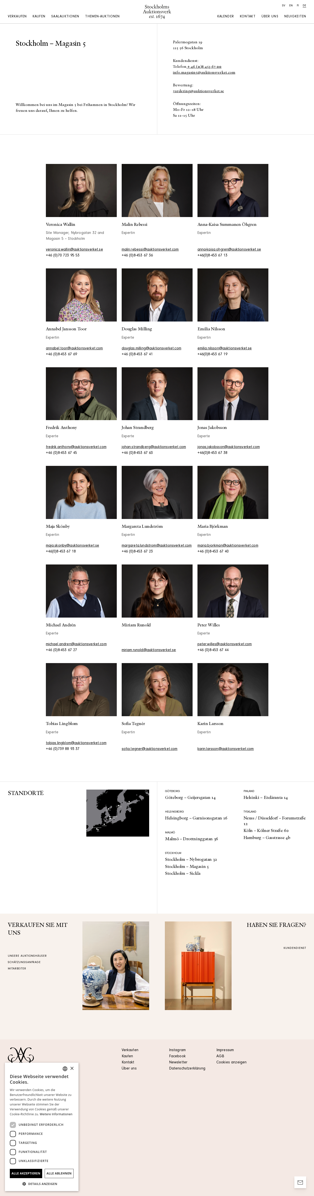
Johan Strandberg (138, 428)
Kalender (225, 17)
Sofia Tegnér (133, 724)
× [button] (72, 1068)
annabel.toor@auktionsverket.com (74, 349)
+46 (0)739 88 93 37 (63, 749)
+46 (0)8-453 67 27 (61, 650)
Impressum (225, 1050)
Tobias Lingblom (62, 724)
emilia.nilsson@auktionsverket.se (224, 349)
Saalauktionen (65, 17)
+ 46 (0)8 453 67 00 (204, 67)
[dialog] (41, 1127)
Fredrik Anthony (61, 428)
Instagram (177, 1050)
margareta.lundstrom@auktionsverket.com (157, 546)
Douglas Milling (137, 329)
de (304, 5)
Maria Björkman (212, 526)
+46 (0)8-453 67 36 (137, 256)
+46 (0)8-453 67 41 (137, 354)
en (291, 5)
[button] (42, 1183)
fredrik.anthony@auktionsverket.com (76, 447)
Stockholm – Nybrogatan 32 (191, 859)
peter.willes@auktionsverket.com (224, 644)
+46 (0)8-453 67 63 (137, 453)
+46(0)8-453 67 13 (212, 256)
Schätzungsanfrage (24, 962)
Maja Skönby (58, 526)
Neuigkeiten (295, 17)
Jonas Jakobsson (212, 428)
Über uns (270, 17)
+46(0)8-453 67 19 (212, 354)
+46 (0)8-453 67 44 (213, 650)
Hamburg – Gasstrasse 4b (267, 838)
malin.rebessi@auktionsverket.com (150, 250)
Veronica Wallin (61, 224)
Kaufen (39, 17)
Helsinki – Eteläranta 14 (266, 797)
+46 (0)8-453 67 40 (213, 552)
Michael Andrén (61, 625)
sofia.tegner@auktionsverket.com (150, 749)
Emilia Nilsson (211, 329)
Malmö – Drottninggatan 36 (191, 839)
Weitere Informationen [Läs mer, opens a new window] (56, 1114)
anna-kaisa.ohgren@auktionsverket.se (229, 250)
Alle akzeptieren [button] (26, 1173)
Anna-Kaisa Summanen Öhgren (227, 224)
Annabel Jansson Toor (66, 329)
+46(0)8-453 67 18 (61, 552)
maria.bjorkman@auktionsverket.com (227, 546)
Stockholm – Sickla (182, 873)
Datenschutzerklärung (187, 1069)
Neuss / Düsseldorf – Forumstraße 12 (275, 821)
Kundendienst (295, 948)
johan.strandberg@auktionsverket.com (154, 447)
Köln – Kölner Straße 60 (266, 830)
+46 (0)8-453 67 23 (137, 552)
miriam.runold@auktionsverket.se (149, 650)
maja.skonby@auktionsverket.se (72, 546)
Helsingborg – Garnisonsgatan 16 (196, 818)
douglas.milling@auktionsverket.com (151, 349)
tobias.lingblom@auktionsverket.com (76, 743)
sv (283, 5)
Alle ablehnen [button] (59, 1173)
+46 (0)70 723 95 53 (63, 256)
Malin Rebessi (134, 224)
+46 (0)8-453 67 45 (61, 453)
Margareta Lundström (142, 526)
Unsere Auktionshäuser (27, 956)
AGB (220, 1056)
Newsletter (178, 1063)
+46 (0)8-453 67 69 (61, 354)
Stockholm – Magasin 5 (187, 866)
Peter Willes (208, 625)
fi (298, 5)
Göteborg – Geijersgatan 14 (190, 797)
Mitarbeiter (17, 968)
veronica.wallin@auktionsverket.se (74, 250)
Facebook (177, 1056)
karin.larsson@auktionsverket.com (225, 749)
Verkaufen (17, 17)
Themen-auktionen (102, 17)
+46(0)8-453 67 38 (212, 453)
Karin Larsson (210, 724)
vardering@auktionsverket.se (198, 91)
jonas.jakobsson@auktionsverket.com (228, 447)
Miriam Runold (136, 625)
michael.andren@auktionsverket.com (76, 644)
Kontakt (248, 17)
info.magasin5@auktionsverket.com (204, 73)
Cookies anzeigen (231, 1063)
